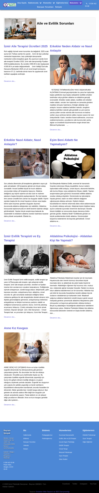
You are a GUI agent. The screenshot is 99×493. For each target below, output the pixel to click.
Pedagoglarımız (47, 435)
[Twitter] (75, 484)
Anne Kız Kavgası (16, 328)
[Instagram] (84, 484)
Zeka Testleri (63, 459)
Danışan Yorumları (29, 442)
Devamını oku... (10, 81)
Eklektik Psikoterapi (89, 435)
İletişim (25, 449)
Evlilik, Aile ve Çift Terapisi (67, 438)
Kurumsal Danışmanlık (66, 435)
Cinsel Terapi (63, 449)
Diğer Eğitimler (87, 442)
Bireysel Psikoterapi (65, 452)
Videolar (26, 445)
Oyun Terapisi (63, 456)
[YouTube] (92, 484)
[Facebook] (66, 484)
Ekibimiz (26, 438)
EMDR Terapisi (64, 445)
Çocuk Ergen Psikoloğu (66, 442)
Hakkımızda (27, 435)
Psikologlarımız (47, 438)
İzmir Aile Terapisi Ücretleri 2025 (26, 46)
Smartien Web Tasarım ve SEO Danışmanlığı (52, 492)
